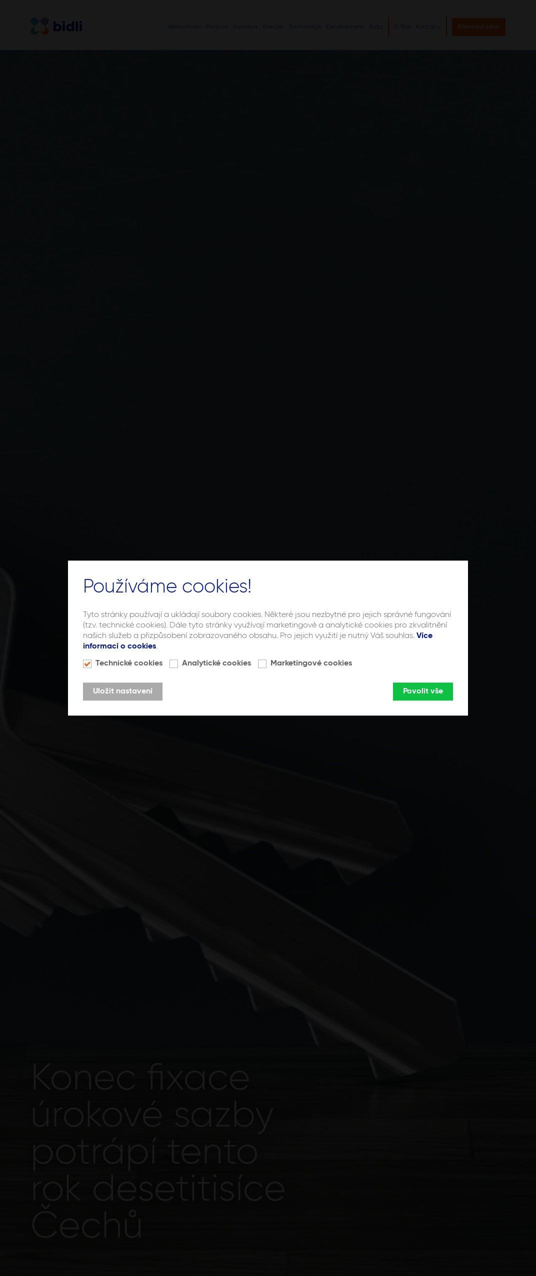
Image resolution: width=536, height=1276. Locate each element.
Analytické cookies (216, 664)
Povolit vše (423, 692)
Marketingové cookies (311, 664)
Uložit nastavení (122, 692)
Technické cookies (129, 664)
